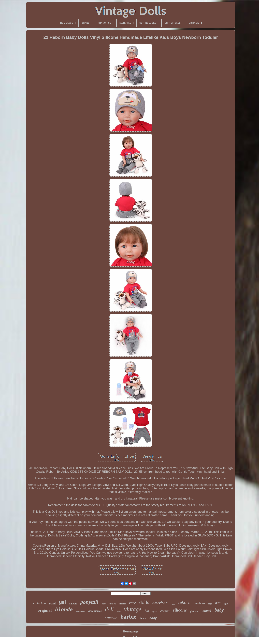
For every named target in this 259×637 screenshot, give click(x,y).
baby (219, 610)
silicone (180, 610)
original (45, 610)
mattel (207, 611)
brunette (111, 618)
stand (52, 603)
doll (109, 609)
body (153, 618)
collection (39, 603)
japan (143, 618)
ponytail (89, 602)
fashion (112, 603)
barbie (128, 617)
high (210, 604)
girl (62, 602)
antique (73, 603)
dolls (144, 602)
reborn (184, 602)
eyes (119, 611)
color (173, 604)
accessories (95, 611)
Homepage (130, 631)
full (147, 611)
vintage (132, 609)
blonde (64, 610)
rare (132, 603)
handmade (80, 612)
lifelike (154, 612)
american (159, 603)
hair (218, 603)
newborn (199, 603)
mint (104, 603)
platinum (194, 611)
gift (226, 603)
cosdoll (165, 611)
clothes (122, 603)
